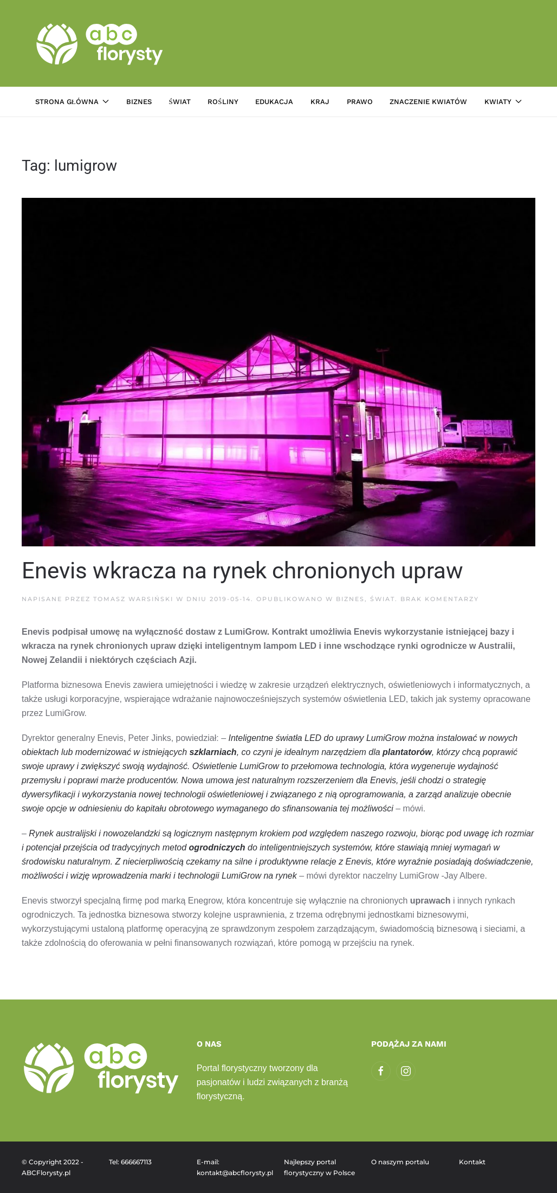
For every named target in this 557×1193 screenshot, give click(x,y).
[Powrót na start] (101, 43)
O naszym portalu (400, 1162)
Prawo (360, 102)
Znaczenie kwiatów (428, 102)
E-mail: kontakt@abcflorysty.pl (235, 1167)
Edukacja (274, 102)
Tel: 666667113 (130, 1162)
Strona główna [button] (72, 102)
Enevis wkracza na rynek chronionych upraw (242, 570)
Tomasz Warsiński (133, 599)
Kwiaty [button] (503, 102)
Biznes (139, 102)
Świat (179, 102)
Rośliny (223, 102)
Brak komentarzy (439, 599)
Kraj (319, 102)
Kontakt (472, 1162)
